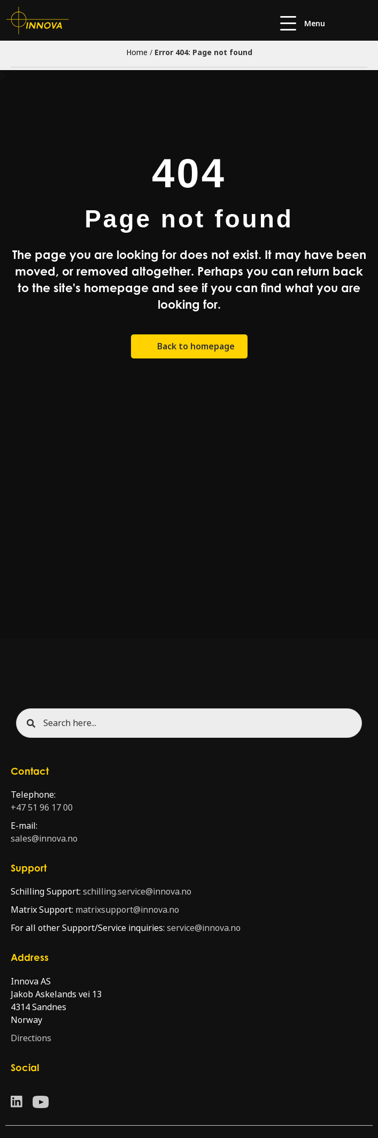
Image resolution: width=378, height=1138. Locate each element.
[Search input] (189, 723)
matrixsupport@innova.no (127, 910)
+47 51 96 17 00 (42, 807)
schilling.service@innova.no (137, 891)
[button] (302, 24)
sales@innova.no (44, 839)
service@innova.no (204, 928)
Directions (31, 1038)
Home (137, 52)
